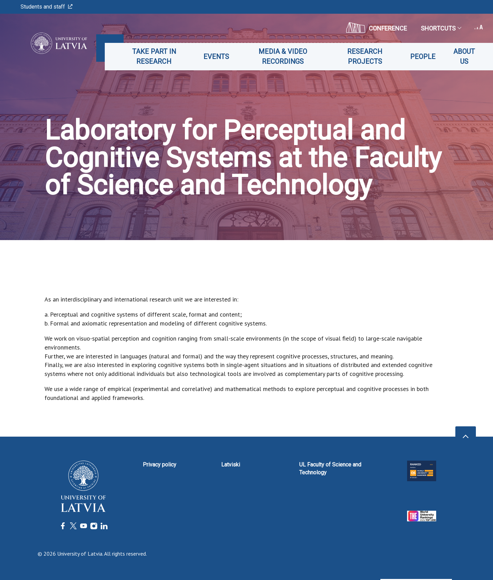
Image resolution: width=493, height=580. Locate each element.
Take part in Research (160, 56)
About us (465, 56)
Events (221, 56)
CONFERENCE (376, 27)
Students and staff (47, 6)
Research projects (366, 56)
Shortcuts (441, 28)
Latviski (230, 464)
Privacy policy (159, 464)
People (424, 56)
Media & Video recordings (287, 56)
